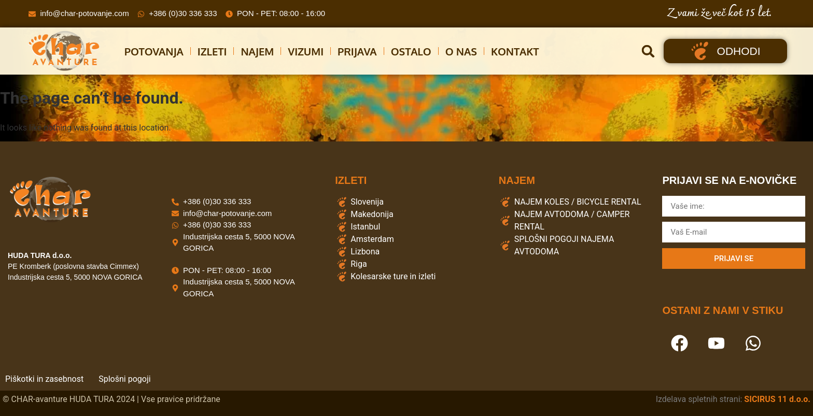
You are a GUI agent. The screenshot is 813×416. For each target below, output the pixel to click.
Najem (257, 51)
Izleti (212, 51)
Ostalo (411, 51)
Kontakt (515, 51)
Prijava (357, 51)
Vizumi (306, 51)
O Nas (461, 51)
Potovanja (154, 51)
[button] (647, 51)
